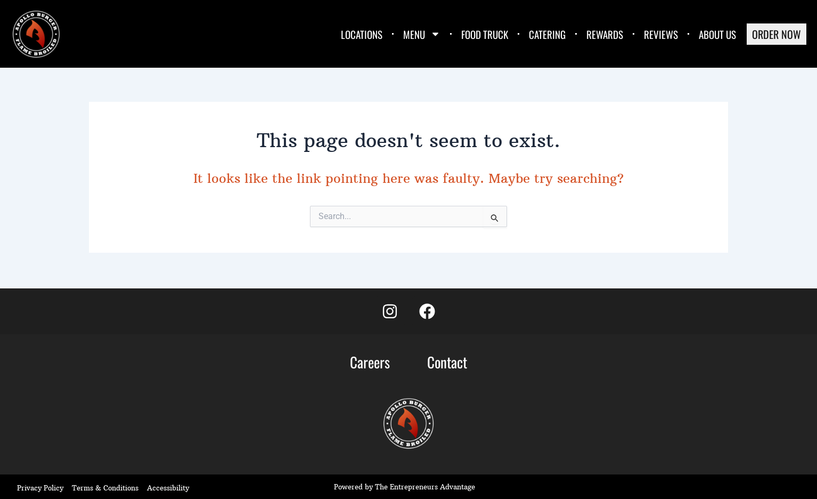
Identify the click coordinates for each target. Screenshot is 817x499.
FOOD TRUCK (484, 34)
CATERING (547, 34)
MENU (421, 34)
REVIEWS (661, 34)
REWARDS (604, 34)
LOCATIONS (361, 34)
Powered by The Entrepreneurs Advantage (404, 486)
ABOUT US (717, 34)
